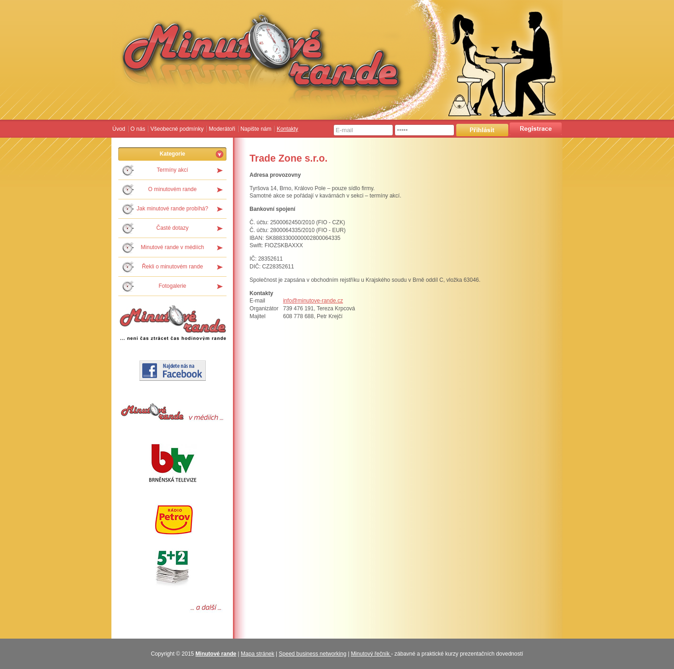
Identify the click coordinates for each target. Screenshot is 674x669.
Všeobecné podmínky (177, 129)
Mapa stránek (257, 654)
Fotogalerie (172, 286)
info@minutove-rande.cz (313, 300)
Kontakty (287, 129)
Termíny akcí (172, 170)
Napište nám (255, 129)
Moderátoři (222, 129)
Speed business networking (313, 654)
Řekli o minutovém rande (172, 266)
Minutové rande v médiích (172, 247)
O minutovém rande (172, 189)
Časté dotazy (172, 228)
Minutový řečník (371, 654)
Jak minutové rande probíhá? (172, 208)
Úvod (118, 129)
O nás (137, 129)
